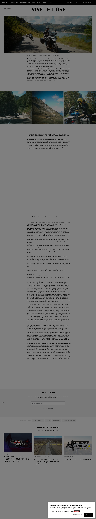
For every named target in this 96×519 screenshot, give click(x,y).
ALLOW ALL (88, 516)
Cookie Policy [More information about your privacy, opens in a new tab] (76, 512)
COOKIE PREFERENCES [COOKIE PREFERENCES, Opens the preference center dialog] (77, 516)
